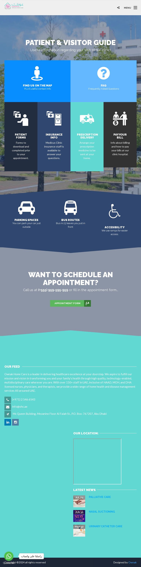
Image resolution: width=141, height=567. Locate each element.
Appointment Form (73, 303)
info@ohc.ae (19, 406)
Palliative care (100, 497)
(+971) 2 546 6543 (23, 399)
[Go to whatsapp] (8, 556)
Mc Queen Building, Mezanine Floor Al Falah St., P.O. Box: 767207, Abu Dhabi (60, 413)
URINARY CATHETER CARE (105, 526)
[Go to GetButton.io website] (9, 563)
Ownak (132, 562)
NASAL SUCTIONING (102, 511)
